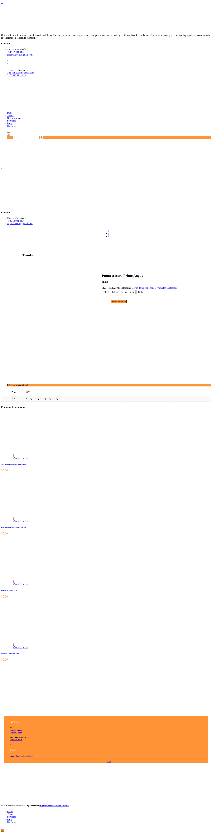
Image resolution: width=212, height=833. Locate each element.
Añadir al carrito (119, 301)
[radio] (106, 292)
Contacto (11, 126)
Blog (9, 123)
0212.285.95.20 (16, 739)
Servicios (11, 120)
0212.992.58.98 (16, 732)
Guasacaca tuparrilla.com (10, 653)
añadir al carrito (20, 458)
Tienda (10, 115)
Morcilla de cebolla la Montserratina (13, 464)
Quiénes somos (14, 118)
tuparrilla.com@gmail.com (20, 54)
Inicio (10, 112)
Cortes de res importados (143, 288)
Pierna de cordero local (9, 590)
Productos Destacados (166, 288)
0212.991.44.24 (16, 730)
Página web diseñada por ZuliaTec (54, 805)
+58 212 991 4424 (15, 52)
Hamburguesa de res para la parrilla (13, 527)
